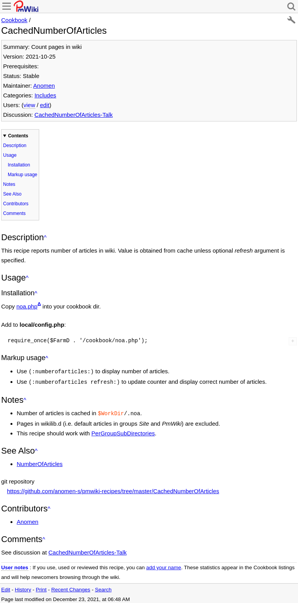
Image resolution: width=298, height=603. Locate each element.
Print (41, 587)
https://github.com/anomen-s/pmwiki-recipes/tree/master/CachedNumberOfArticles (113, 488)
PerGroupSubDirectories (123, 431)
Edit (5, 587)
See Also (12, 194)
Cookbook (14, 20)
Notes (9, 184)
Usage (10, 155)
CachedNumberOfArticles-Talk (74, 114)
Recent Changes (70, 587)
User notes (14, 565)
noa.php (26, 306)
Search (103, 587)
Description (14, 145)
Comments (14, 213)
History (23, 587)
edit (44, 105)
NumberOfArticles (39, 461)
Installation (19, 165)
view (29, 105)
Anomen (44, 85)
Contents (18, 136)
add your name (163, 565)
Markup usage (22, 174)
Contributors (15, 203)
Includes (45, 95)
